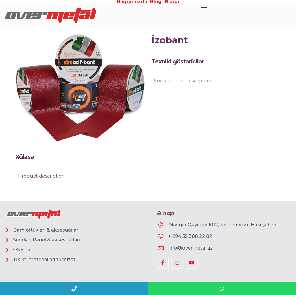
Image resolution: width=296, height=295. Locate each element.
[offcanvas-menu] (204, 7)
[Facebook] (163, 263)
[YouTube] (192, 263)
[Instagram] (177, 263)
